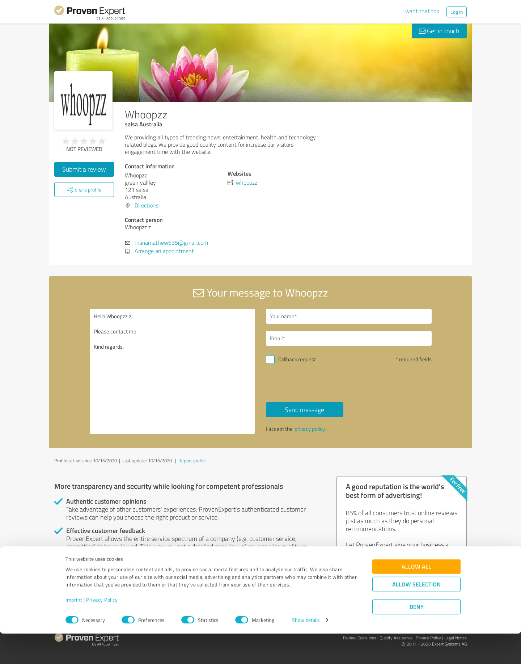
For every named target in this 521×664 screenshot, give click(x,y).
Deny (417, 637)
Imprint (73, 630)
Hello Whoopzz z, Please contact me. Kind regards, (172, 371)
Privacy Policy (102, 630)
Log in (456, 11)
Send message (304, 409)
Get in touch (439, 30)
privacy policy (310, 429)
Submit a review (84, 169)
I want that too (420, 11)
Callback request (297, 359)
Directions (146, 205)
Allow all (416, 597)
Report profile (192, 460)
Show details (306, 650)
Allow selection (416, 614)
